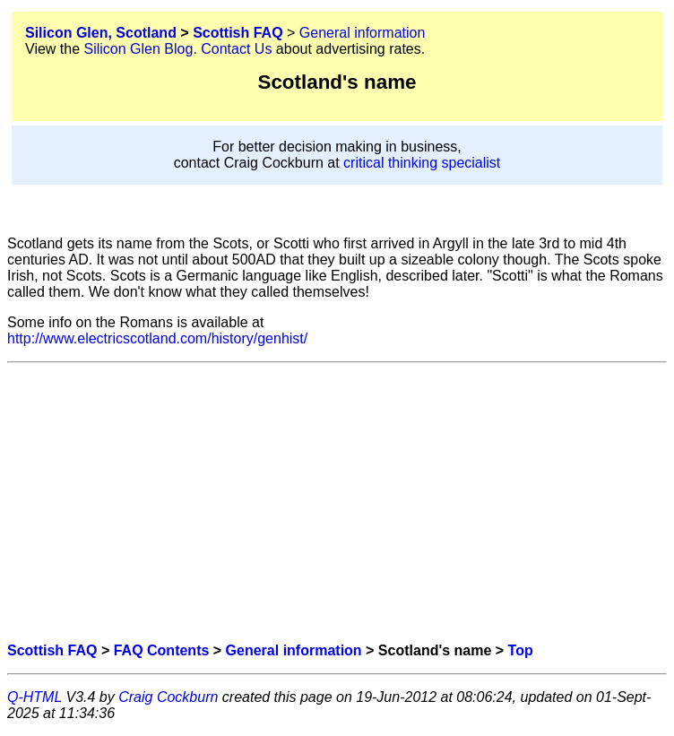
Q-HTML (34, 697)
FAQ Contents (162, 650)
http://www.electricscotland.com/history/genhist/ (157, 338)
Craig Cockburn (168, 697)
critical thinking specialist (421, 162)
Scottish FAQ (237, 32)
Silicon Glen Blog (139, 48)
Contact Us (236, 48)
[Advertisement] (337, 502)
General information (362, 32)
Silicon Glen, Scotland (101, 32)
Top (520, 650)
